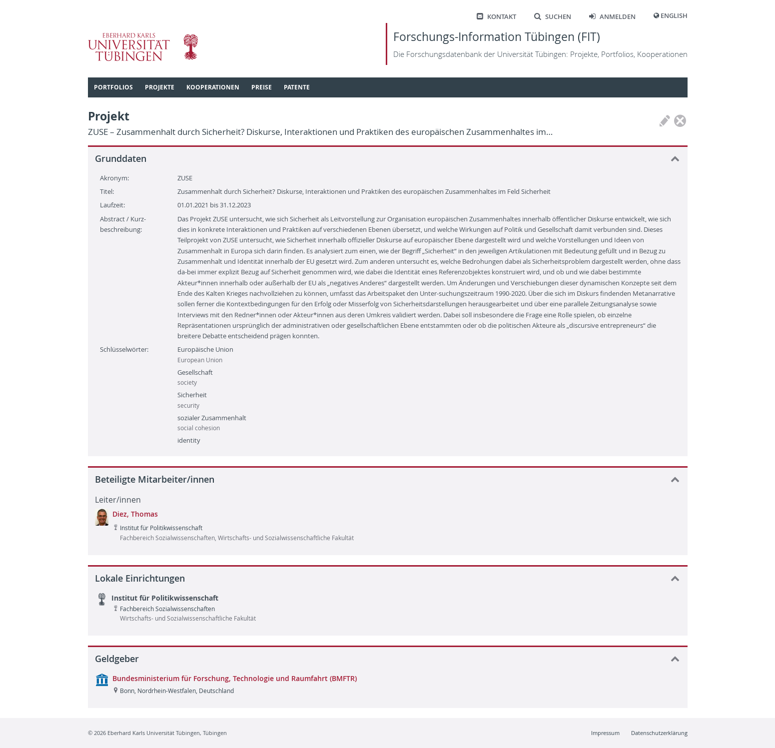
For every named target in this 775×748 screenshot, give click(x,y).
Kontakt (496, 16)
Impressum (605, 733)
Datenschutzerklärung (659, 733)
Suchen (552, 16)
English (674, 15)
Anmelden (612, 16)
